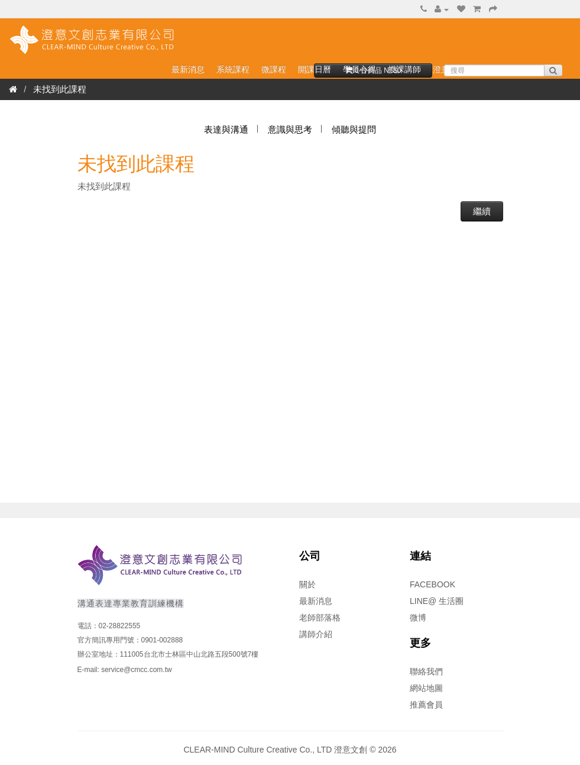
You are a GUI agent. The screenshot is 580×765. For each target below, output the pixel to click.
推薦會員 (426, 704)
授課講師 (404, 69)
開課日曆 (314, 69)
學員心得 (359, 69)
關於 (307, 584)
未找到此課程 (59, 89)
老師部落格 (320, 617)
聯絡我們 (426, 671)
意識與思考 (290, 129)
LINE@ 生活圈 (437, 601)
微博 (418, 617)
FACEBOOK (432, 584)
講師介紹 (315, 634)
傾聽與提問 (354, 129)
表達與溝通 (226, 129)
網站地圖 (426, 688)
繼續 (482, 211)
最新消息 (188, 69)
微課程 (273, 69)
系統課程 (233, 69)
